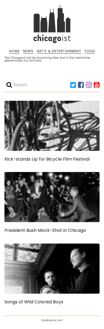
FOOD (90, 51)
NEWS (28, 51)
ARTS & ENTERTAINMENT (59, 51)
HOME (14, 51)
